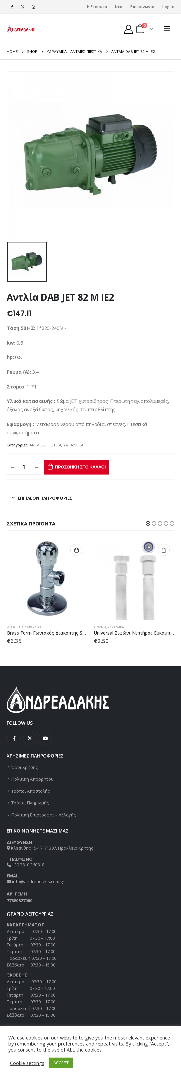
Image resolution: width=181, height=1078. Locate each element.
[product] (47, 579)
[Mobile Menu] (167, 28)
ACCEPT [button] (61, 1063)
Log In (168, 6)
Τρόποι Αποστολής (30, 791)
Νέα (118, 6)
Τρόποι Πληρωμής (30, 803)
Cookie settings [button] (27, 1063)
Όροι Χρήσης (24, 767)
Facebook (14, 738)
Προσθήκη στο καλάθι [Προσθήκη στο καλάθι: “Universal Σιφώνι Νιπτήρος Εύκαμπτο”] (164, 550)
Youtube (45, 738)
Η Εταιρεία (97, 6)
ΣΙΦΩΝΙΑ (100, 627)
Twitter (29, 738)
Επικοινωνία (142, 6)
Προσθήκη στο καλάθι (80, 467)
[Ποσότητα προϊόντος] (24, 467)
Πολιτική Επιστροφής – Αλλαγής (43, 815)
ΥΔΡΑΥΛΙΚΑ (73, 444)
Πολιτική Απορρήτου (32, 779)
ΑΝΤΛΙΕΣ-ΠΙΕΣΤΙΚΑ (45, 444)
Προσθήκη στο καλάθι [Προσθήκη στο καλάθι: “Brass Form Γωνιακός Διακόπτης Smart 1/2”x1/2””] (76, 550)
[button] (148, 523)
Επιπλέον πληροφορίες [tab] (45, 498)
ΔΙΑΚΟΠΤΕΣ (15, 627)
